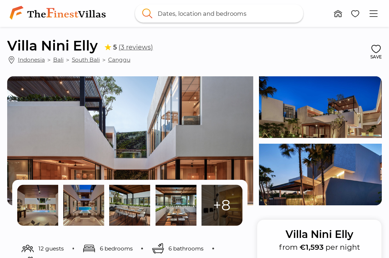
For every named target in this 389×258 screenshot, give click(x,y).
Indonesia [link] (31, 59)
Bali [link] (58, 59)
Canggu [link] (119, 59)
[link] (59, 13)
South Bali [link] (86, 59)
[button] (338, 13)
